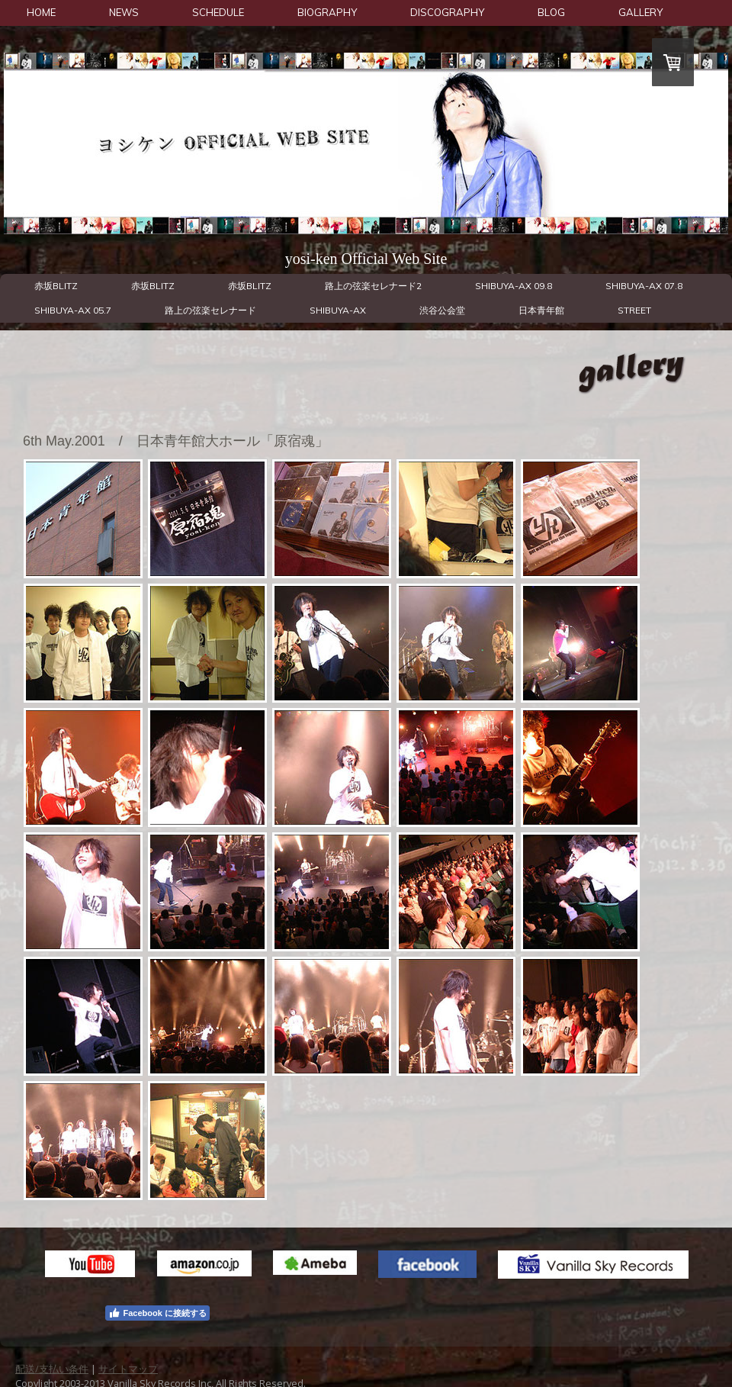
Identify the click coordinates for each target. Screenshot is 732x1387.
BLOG (551, 12)
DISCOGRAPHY (447, 12)
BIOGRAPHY (327, 12)
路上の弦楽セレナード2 (373, 285)
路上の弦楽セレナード (210, 310)
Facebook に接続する (157, 1313)
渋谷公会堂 (442, 310)
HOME (41, 12)
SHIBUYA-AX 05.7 (72, 310)
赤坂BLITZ (56, 285)
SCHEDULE (218, 12)
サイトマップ (128, 1369)
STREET (634, 310)
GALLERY (640, 12)
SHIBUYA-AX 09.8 (513, 285)
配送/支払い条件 (51, 1369)
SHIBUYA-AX (338, 310)
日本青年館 (541, 310)
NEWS (124, 12)
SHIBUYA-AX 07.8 (643, 285)
